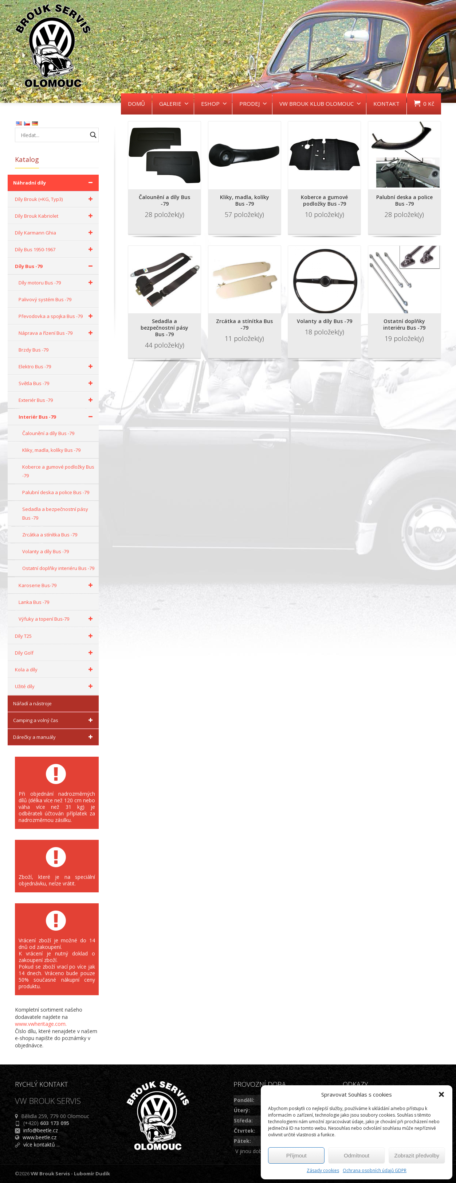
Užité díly (55, 686)
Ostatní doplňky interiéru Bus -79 (58, 568)
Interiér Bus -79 (57, 416)
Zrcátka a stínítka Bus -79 (49, 534)
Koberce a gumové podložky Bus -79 (58, 471)
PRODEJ (253, 103)
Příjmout (296, 1155)
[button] (441, 1094)
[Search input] (53, 135)
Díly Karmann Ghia (55, 232)
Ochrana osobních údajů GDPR (374, 1170)
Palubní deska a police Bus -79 (55, 492)
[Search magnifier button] (93, 135)
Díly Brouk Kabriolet (55, 216)
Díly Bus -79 (55, 266)
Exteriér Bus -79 (57, 400)
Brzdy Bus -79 (33, 349)
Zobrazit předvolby (416, 1155)
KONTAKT (386, 103)
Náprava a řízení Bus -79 (57, 333)
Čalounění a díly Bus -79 (48, 433)
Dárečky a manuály (54, 737)
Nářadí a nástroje (32, 703)
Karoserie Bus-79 (57, 585)
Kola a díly (55, 669)
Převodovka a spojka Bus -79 (57, 316)
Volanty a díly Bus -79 (45, 551)
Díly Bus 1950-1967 (55, 249)
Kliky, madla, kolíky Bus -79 (51, 450)
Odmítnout (356, 1155)
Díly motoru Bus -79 (57, 282)
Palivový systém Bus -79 (45, 299)
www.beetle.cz (39, 1137)
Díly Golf (55, 652)
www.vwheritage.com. (41, 1023)
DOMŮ (136, 103)
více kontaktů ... (41, 1144)
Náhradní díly (54, 182)
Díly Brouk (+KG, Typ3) (55, 199)
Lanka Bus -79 (34, 602)
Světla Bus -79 (57, 383)
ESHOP (214, 103)
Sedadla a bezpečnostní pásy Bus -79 (55, 513)
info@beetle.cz (40, 1130)
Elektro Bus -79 (57, 366)
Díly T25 (55, 636)
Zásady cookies (323, 1170)
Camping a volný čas (54, 720)
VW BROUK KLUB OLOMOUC (320, 103)
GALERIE (174, 103)
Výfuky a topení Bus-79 (57, 618)
